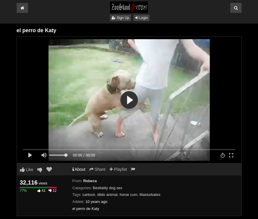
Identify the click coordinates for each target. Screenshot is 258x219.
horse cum (128, 194)
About (79, 169)
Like (27, 169)
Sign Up (120, 18)
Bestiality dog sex (107, 188)
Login (141, 18)
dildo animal (107, 194)
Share (97, 169)
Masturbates (149, 194)
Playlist (118, 169)
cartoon (88, 194)
